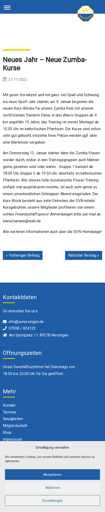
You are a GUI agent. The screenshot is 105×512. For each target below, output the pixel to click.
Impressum (12, 439)
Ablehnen (52, 488)
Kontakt (9, 405)
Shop (7, 432)
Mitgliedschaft (15, 425)
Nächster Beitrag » (83, 255)
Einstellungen (52, 501)
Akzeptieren (52, 475)
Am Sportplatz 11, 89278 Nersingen (38, 335)
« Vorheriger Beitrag (22, 255)
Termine (9, 412)
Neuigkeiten (13, 419)
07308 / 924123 (22, 328)
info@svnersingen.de (26, 321)
